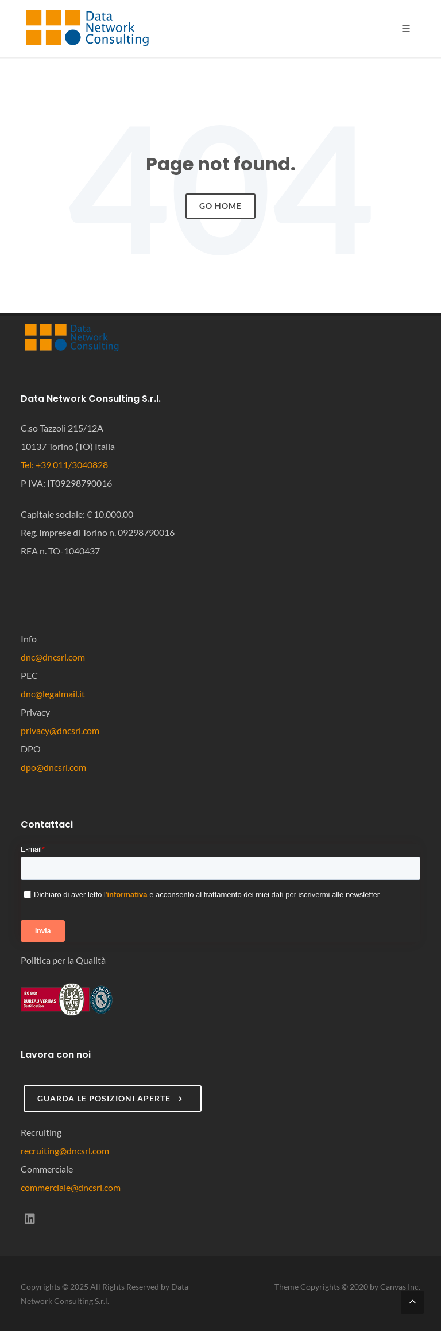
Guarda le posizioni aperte (111, 1098)
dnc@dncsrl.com (53, 656)
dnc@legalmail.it (53, 693)
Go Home (220, 206)
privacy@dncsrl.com (60, 730)
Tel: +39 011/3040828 (64, 464)
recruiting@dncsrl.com (65, 1150)
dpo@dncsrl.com (53, 767)
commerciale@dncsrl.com (71, 1187)
